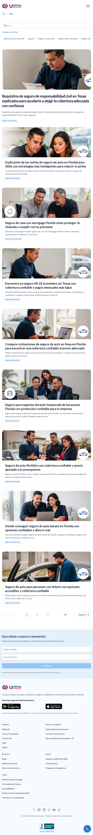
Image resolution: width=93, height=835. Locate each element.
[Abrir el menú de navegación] (88, 6)
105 (66, 614)
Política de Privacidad (45, 713)
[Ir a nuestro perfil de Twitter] (34, 809)
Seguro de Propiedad (68, 38)
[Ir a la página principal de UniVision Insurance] (12, 6)
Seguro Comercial (46, 38)
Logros (31, 38)
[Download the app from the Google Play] (11, 706)
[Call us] (87, 828)
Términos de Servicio (63, 713)
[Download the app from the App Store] (54, 706)
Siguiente (82, 615)
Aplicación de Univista (14, 38)
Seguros (5, 724)
